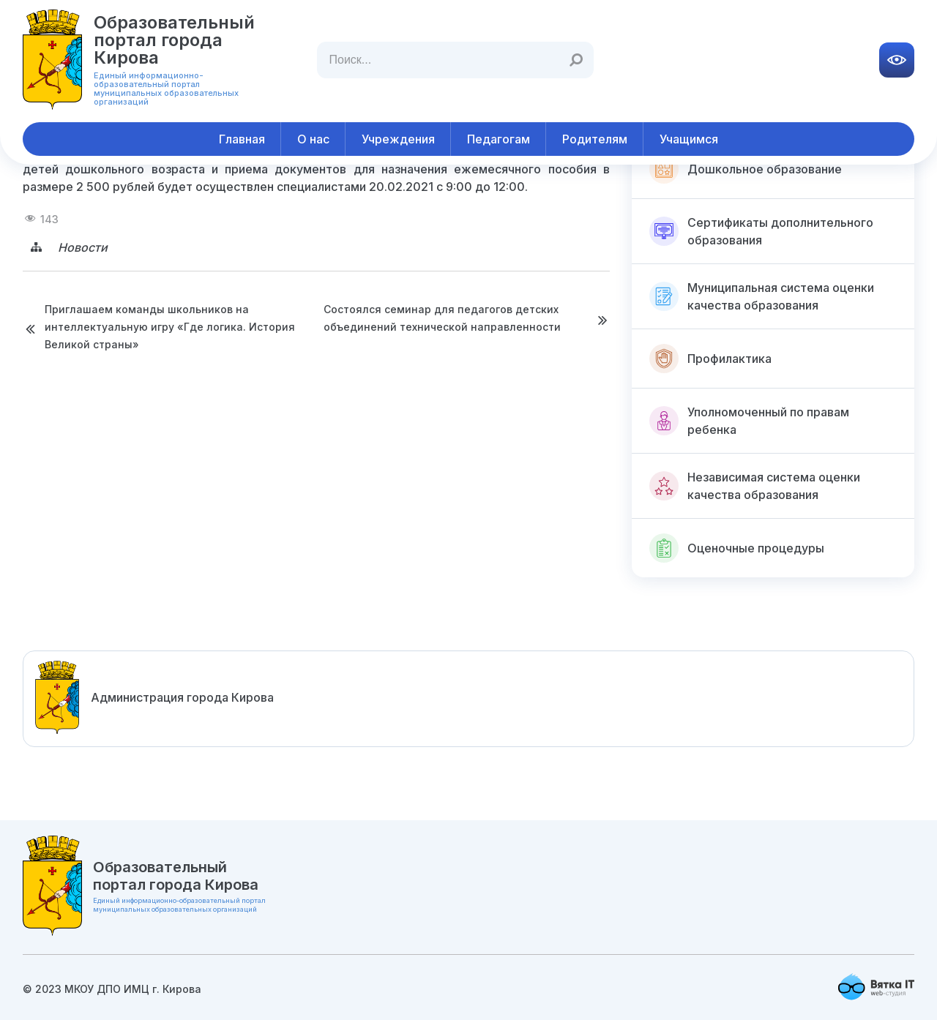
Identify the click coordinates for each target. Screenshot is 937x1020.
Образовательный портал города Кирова (174, 40)
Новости (83, 247)
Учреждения (398, 139)
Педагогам (498, 139)
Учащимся (689, 139)
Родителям (594, 139)
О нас (313, 139)
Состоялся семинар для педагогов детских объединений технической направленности (442, 318)
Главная (242, 139)
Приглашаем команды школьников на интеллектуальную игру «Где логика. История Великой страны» (170, 326)
